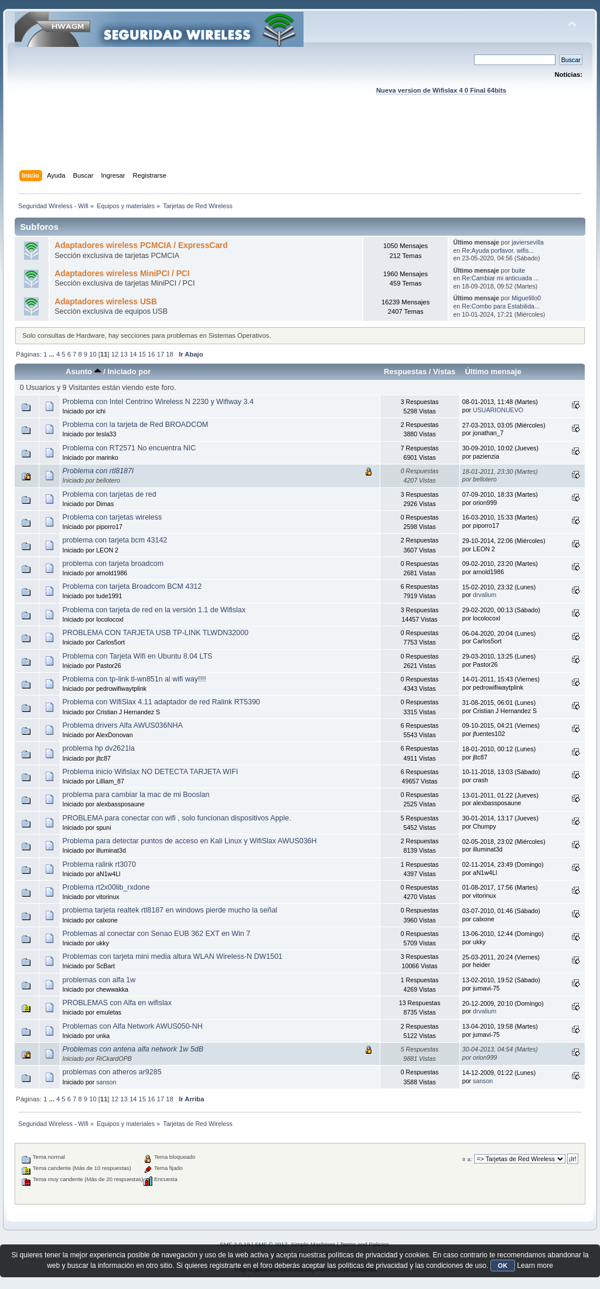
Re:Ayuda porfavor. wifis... (498, 250)
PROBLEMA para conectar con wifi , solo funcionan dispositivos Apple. (176, 818)
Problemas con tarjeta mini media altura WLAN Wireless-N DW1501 (172, 956)
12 (114, 354)
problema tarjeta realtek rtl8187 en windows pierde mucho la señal (169, 910)
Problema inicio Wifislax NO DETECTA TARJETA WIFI (150, 772)
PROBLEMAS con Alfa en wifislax (116, 1003)
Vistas (444, 371)
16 (151, 354)
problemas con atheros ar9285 (111, 1072)
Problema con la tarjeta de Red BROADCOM (135, 424)
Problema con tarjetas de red (109, 494)
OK (503, 1265)
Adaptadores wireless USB (105, 301)
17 (160, 354)
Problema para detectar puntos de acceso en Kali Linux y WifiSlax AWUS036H (189, 841)
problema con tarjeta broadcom (112, 563)
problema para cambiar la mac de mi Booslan (135, 795)
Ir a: (467, 1159)
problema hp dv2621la (98, 748)
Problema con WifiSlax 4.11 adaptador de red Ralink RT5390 (161, 702)
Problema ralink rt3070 (98, 864)
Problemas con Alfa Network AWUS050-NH (132, 1026)
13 (123, 354)
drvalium (484, 594)
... (52, 354)
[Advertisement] (300, 143)
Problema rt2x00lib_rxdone (105, 887)
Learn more (535, 1265)
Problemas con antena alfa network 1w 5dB (132, 1049)
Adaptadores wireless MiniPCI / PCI (121, 273)
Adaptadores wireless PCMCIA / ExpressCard (140, 245)
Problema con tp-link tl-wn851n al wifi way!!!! (134, 679)
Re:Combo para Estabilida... (501, 306)
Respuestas (405, 371)
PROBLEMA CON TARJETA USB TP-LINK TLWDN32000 (155, 633)
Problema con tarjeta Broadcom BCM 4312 (132, 586)
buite (518, 270)
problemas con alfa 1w (98, 980)
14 (133, 354)
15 (142, 354)
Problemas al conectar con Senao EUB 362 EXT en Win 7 (156, 934)
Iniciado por (129, 371)
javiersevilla (528, 242)
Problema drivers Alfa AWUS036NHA (122, 725)
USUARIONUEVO (498, 409)
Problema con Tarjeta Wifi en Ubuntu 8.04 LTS (137, 656)
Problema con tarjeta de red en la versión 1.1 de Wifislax (154, 610)
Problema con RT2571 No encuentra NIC (129, 448)
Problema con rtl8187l (97, 471)
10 (92, 354)
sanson (106, 1082)
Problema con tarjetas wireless (112, 517)
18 (169, 354)
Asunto (83, 371)
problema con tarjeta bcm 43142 (114, 540)
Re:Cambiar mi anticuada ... (500, 277)
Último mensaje (493, 371)
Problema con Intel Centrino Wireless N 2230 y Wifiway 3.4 (157, 402)
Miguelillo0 (526, 297)
